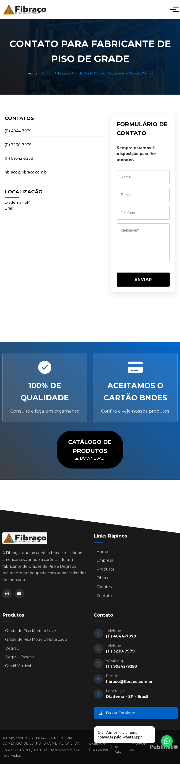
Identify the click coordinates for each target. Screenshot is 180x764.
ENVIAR (143, 279)
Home (33, 73)
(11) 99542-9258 (19, 158)
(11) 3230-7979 (18, 145)
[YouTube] (19, 595)
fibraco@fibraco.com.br (26, 172)
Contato (104, 597)
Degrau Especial (20, 658)
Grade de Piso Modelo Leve (30, 632)
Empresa (105, 562)
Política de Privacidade (98, 747)
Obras (102, 579)
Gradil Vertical (18, 667)
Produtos (105, 570)
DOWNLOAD (90, 449)
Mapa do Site (120, 746)
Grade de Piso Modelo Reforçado (36, 641)
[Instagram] (7, 595)
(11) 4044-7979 (18, 131)
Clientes (104, 588)
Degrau (12, 649)
